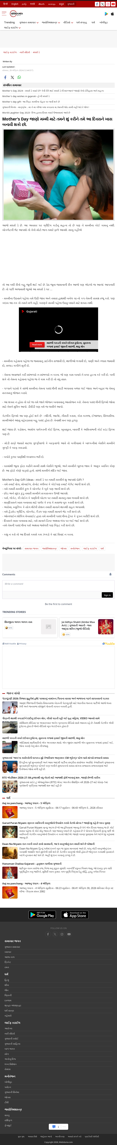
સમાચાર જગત (31, 548)
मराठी (32, 3)
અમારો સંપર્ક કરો (74, 1136)
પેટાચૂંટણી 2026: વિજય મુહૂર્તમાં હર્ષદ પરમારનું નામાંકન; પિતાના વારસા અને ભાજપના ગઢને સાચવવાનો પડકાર (55, 698)
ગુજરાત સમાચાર (27, 22)
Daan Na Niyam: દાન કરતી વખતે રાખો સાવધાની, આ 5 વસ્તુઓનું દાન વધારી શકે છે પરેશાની (48, 844)
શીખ (7, 984)
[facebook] (48, 934)
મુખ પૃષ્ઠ (21, 1136)
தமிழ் (24, 3)
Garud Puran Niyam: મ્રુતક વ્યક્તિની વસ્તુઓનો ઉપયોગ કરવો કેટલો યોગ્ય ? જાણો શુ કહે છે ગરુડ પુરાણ (56, 823)
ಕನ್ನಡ (61, 3)
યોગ (7, 1053)
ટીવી (7, 1102)
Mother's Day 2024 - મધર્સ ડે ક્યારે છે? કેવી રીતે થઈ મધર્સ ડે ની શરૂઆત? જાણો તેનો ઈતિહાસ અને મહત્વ (53, 90)
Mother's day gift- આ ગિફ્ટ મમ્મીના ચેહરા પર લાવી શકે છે (31, 101)
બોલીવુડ (104, 22)
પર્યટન (8, 1087)
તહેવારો (8, 1015)
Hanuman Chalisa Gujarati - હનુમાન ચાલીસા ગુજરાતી (32, 863)
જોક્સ (64, 548)
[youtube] (62, 934)
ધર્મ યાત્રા (9, 1010)
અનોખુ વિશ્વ (10, 1058)
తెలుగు (41, 3)
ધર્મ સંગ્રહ (81, 22)
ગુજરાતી (70, 3)
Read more (37, 344)
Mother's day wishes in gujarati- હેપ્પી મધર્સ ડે (26, 96)
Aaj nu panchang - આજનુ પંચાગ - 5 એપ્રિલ (26, 803)
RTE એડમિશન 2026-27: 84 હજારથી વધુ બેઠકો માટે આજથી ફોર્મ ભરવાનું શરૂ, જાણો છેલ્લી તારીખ (51, 777)
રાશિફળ (8, 1120)
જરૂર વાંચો (13, 693)
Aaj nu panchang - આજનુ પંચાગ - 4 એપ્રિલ (26, 883)
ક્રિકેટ (8, 962)
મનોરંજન (75, 548)
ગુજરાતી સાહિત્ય (12, 1043)
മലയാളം (51, 3)
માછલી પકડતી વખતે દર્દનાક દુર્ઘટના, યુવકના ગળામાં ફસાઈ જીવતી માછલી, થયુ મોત (43, 738)
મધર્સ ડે (36, 52)
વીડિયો (66, 22)
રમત (7, 967)
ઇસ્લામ (8, 1000)
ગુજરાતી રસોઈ (11, 1038)
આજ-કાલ (9, 957)
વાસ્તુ (7, 1115)
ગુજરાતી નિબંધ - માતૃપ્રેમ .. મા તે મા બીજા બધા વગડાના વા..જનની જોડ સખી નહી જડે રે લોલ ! (45, 107)
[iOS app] (75, 915)
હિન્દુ (7, 979)
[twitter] (55, 934)
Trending (9, 22)
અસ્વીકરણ (59, 1136)
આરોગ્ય (8, 1028)
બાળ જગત (10, 1048)
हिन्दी (5, 3)
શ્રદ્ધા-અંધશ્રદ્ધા (13, 1005)
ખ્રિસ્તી (8, 995)
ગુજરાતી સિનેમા (12, 1092)
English (14, 3)
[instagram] (69, 934)
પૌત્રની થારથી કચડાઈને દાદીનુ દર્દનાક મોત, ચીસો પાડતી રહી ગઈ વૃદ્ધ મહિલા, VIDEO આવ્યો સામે (50, 718)
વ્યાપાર (8, 951)
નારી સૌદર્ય (25, 52)
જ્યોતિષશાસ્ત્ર (49, 22)
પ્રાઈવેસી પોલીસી (92, 1136)
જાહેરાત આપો (46, 1136)
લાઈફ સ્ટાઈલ (11, 27)
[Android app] (42, 915)
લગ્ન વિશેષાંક (11, 1064)
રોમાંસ (8, 1069)
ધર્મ (93, 22)
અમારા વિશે (32, 1136)
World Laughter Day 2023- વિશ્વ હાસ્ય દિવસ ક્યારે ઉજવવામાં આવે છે (36, 112)
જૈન (6, 990)
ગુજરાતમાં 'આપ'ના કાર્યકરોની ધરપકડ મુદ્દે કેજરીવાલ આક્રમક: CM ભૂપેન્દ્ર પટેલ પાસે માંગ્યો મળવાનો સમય (55, 758)
